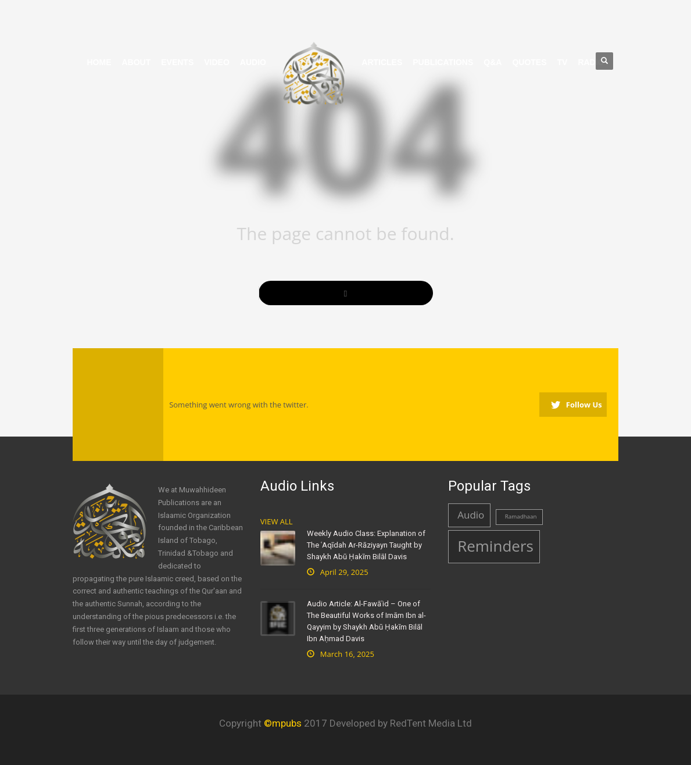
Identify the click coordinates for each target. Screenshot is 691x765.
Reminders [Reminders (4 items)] (495, 545)
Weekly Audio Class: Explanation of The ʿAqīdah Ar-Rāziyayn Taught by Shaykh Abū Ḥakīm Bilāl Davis (366, 545)
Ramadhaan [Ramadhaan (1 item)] (521, 516)
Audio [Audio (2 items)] (470, 514)
